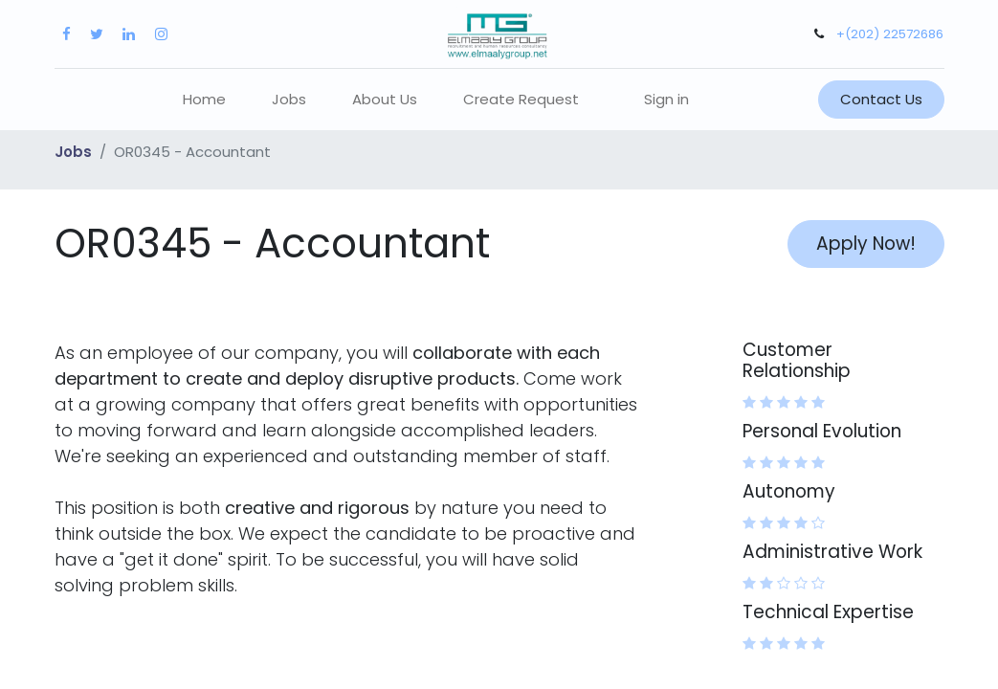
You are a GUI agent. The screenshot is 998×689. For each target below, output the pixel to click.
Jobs (73, 152)
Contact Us (881, 99)
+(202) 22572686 (889, 34)
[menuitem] (204, 100)
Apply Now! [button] (866, 243)
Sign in (666, 99)
